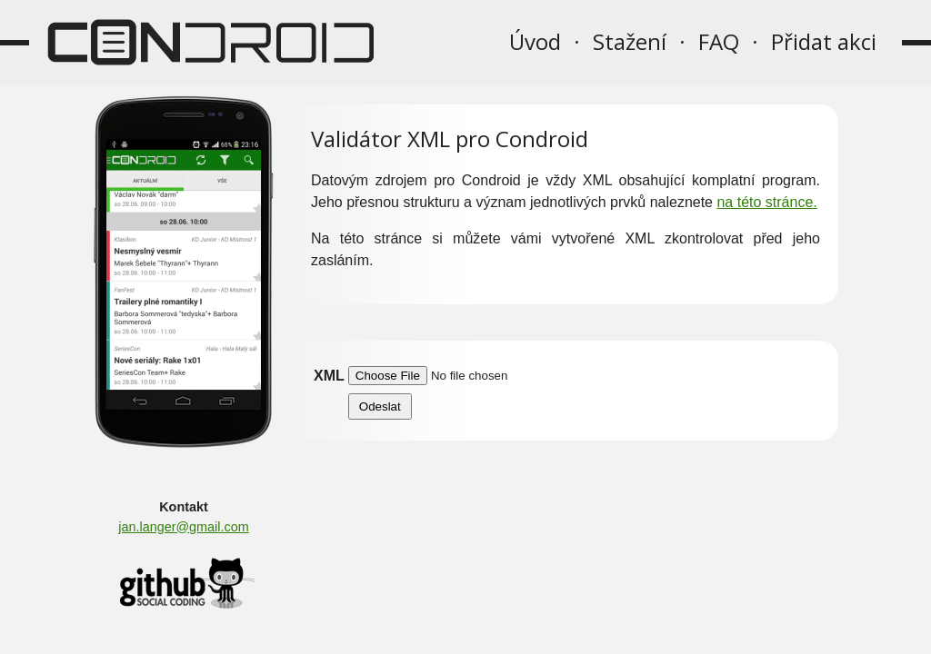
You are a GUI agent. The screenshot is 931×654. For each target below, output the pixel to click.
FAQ (718, 41)
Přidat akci (823, 41)
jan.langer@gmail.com (183, 527)
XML (329, 375)
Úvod (535, 41)
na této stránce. (766, 202)
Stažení (629, 41)
